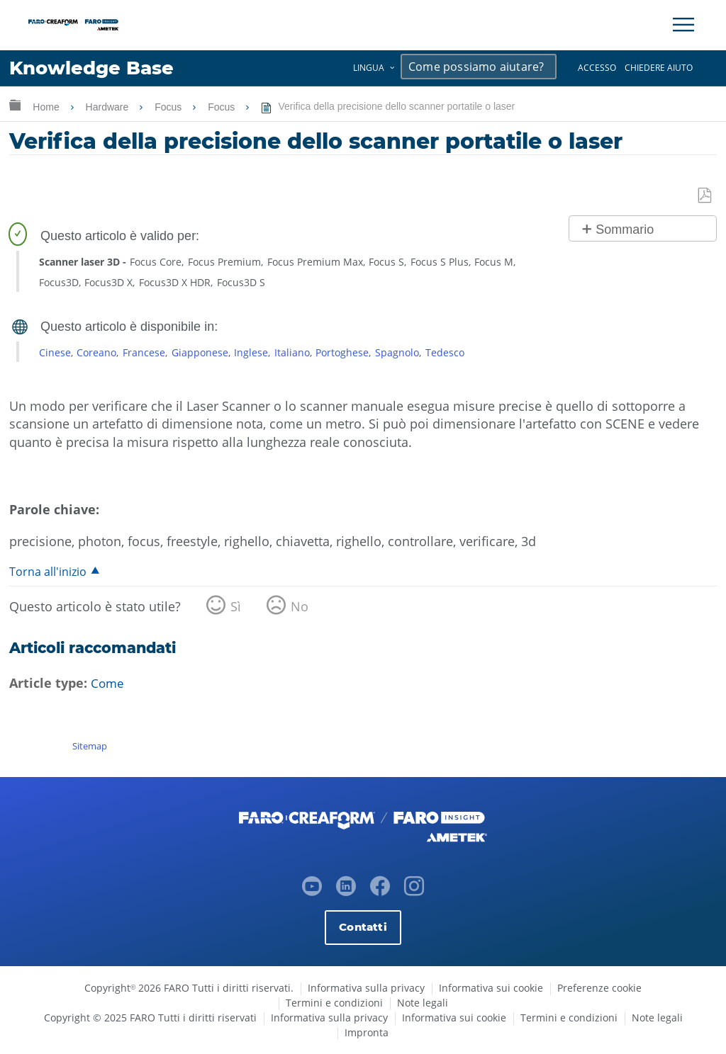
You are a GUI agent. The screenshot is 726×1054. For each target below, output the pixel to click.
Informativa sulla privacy (366, 987)
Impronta (367, 1032)
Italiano (292, 352)
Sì (235, 607)
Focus (169, 107)
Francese (144, 352)
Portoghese (342, 352)
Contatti (362, 927)
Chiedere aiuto (659, 68)
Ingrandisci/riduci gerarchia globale (15, 104)
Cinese (55, 352)
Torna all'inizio (48, 572)
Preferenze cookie (599, 987)
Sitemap (89, 746)
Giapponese (200, 352)
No (299, 607)
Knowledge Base (95, 68)
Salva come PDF (705, 195)
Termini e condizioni (334, 1002)
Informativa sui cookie (491, 987)
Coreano (96, 352)
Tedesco (444, 352)
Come (108, 683)
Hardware (109, 107)
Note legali (422, 1002)
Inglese (251, 352)
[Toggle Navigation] (683, 25)
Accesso (597, 68)
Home (47, 107)
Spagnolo (397, 352)
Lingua (368, 68)
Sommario (625, 229)
